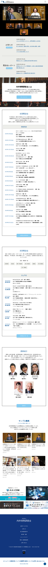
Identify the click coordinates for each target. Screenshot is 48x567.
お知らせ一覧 (9, 47)
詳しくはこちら (24, 97)
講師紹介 (24, 405)
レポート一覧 (9, 68)
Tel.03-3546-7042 (24, 563)
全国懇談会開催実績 (24, 235)
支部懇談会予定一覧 (24, 335)
